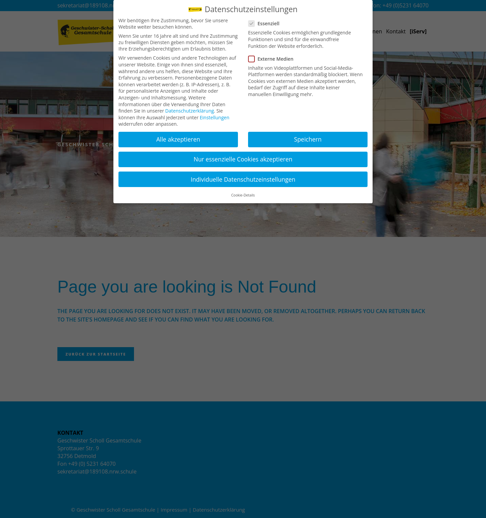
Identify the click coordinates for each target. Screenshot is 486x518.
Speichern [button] (307, 139)
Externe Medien (273, 59)
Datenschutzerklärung (189, 111)
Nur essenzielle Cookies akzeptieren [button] (243, 159)
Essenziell (266, 23)
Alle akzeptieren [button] (178, 139)
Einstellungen (215, 117)
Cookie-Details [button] (243, 195)
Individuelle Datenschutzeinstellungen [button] (243, 179)
